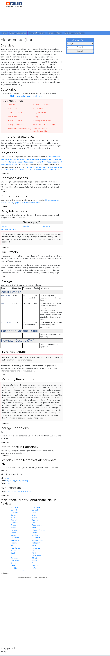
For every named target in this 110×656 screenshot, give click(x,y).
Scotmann (46, 569)
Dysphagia (50, 206)
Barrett (45, 519)
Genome (46, 531)
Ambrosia (67, 516)
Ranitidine (58, 230)
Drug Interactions (71, 114)
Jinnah (45, 541)
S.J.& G (66, 567)
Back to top (36, 176)
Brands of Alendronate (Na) (51, 130)
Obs (65, 559)
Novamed (68, 557)
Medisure (46, 549)
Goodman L (68, 534)
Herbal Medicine (55, 33)
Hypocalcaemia (83, 204)
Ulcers (35, 206)
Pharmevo (68, 564)
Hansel (45, 536)
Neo (44, 554)
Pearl (44, 564)
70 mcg (52, 499)
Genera (67, 529)
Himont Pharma (70, 539)
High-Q (45, 539)
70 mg (38, 486)
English (45, 526)
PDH (66, 562)
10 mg (44, 489)
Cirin (65, 521)
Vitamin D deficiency (64, 206)
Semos (45, 572)
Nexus (66, 554)
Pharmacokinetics (72, 110)
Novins (45, 559)
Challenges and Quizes (74, 33)
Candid (67, 519)
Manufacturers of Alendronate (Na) (71, 131)
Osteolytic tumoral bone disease (78, 172)
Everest (45, 529)
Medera (67, 544)
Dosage (67, 118)
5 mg (39, 489)
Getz (66, 531)
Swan (44, 574)
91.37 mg (60, 499)
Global (45, 534)
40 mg (50, 489)
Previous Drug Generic (56, 586)
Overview (44, 106)
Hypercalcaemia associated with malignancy (75, 170)
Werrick (67, 574)
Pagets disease (65, 162)
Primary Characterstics (73, 106)
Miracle (45, 552)
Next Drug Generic (72, 586)
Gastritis (41, 206)
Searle (66, 569)
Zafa (65, 577)
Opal (44, 562)
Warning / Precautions (73, 122)
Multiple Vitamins (40, 233)
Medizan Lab (69, 549)
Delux (45, 524)
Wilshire (45, 577)
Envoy (66, 526)
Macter (45, 544)
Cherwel (46, 521)
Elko (65, 524)
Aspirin (36, 230)
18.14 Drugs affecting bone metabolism (57, 98)
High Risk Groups (47, 122)
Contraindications (47, 114)
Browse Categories (18, 33)
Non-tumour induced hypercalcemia (48, 172)
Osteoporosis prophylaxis (47, 162)
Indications (44, 110)
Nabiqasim (68, 552)
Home (4, 33)
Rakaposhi (46, 567)
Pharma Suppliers (36, 33)
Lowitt (66, 541)
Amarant (46, 516)
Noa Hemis (46, 557)
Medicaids (46, 546)
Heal (66, 536)
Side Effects (45, 118)
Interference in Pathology (75, 126)
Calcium (78, 230)
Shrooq (67, 572)
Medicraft (68, 546)
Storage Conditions (48, 126)
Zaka (55, 579)
